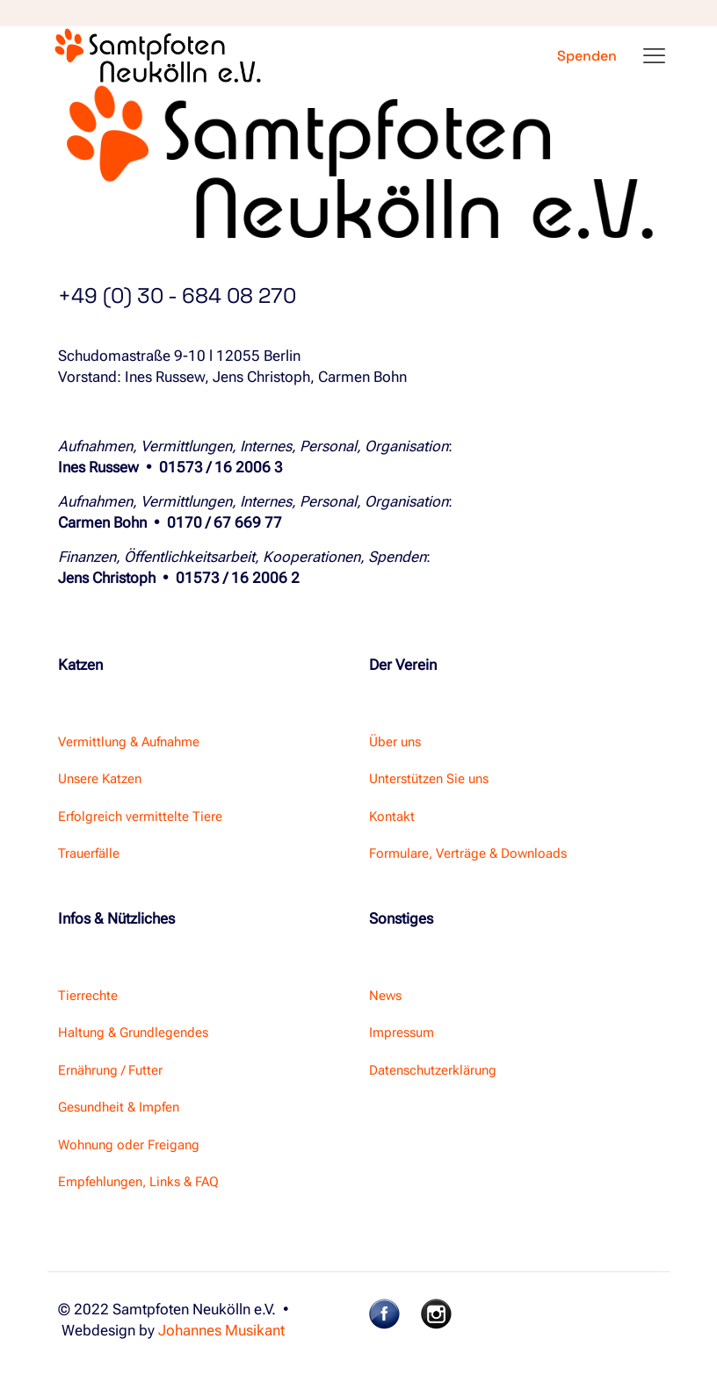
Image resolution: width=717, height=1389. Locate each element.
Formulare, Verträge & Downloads (468, 853)
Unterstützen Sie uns (429, 779)
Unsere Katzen (99, 779)
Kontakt (392, 816)
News (385, 996)
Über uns (395, 742)
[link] (384, 1314)
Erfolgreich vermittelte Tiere (140, 816)
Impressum (401, 1032)
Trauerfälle (89, 853)
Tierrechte (88, 996)
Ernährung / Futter (110, 1070)
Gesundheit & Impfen (118, 1107)
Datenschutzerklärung (432, 1070)
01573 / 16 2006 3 (221, 467)
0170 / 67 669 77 (224, 522)
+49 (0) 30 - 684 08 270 (177, 295)
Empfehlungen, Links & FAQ (138, 1182)
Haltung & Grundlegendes (133, 1032)
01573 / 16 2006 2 (238, 578)
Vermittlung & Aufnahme (128, 742)
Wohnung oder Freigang (128, 1145)
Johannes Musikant (221, 1330)
